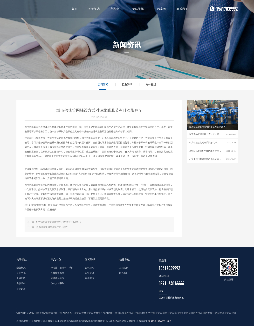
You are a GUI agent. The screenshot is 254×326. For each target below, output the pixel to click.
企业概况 (21, 267)
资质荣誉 (21, 283)
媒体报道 (151, 84)
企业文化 (21, 273)
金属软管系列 (57, 273)
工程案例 (123, 267)
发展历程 (21, 278)
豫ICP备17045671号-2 (159, 321)
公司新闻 (103, 84)
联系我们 (123, 273)
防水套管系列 (57, 283)
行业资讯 (127, 84)
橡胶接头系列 (57, 278)
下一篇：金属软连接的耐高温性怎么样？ (47, 228)
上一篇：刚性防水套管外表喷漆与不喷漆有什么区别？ (54, 223)
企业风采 (21, 288)
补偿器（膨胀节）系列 (62, 267)
